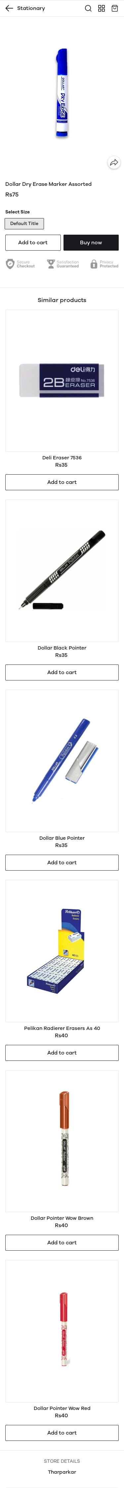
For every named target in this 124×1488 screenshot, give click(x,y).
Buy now (91, 242)
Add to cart (33, 242)
